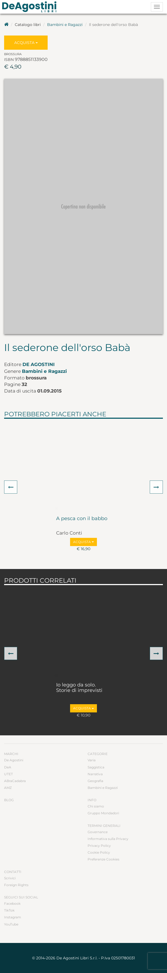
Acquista (26, 42)
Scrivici (10, 878)
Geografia (95, 781)
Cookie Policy (99, 852)
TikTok (9, 910)
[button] (10, 487)
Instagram (12, 917)
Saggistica (96, 767)
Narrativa (95, 774)
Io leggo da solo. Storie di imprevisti (79, 687)
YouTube (11, 924)
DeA (7, 767)
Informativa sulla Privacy (108, 839)
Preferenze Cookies (103, 859)
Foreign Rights (16, 885)
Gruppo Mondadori (103, 813)
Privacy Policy (99, 846)
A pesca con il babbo (81, 518)
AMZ (8, 788)
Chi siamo (96, 806)
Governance (98, 832)
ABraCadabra (15, 781)
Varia (92, 760)
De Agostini (38, 364)
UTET (8, 774)
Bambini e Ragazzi (65, 24)
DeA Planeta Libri (31, 7)
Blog (9, 800)
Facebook (12, 903)
